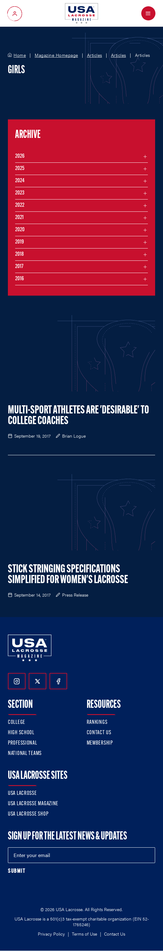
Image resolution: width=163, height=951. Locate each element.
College (16, 722)
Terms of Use (84, 934)
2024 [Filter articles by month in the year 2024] (20, 181)
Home (20, 55)
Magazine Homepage (56, 55)
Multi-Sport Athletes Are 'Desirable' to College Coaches (78, 416)
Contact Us (99, 733)
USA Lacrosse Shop (28, 814)
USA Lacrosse (22, 793)
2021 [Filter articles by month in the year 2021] (19, 218)
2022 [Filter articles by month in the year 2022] (19, 205)
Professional (22, 743)
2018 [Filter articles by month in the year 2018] (19, 254)
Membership (100, 743)
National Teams (25, 754)
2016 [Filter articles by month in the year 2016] (19, 279)
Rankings (97, 722)
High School (21, 733)
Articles (94, 55)
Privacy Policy (51, 934)
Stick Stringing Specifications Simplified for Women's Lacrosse (68, 575)
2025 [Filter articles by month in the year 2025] (19, 169)
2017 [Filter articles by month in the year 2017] (19, 267)
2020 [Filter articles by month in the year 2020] (20, 230)
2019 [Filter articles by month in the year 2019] (19, 242)
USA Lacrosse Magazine (33, 804)
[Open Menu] (148, 13)
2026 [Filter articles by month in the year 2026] (20, 156)
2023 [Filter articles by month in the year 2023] (19, 193)
